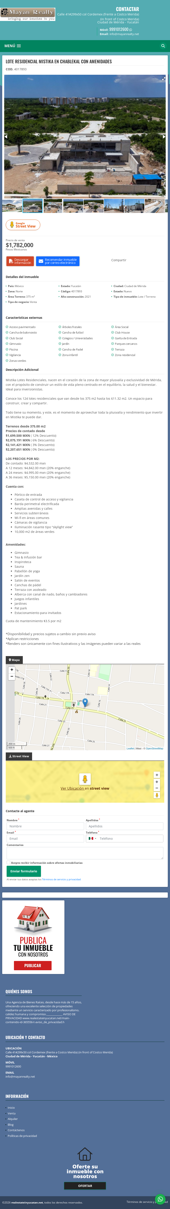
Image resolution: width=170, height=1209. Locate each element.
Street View (23, 225)
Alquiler (13, 1119)
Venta (11, 1113)
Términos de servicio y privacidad (61, 879)
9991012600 (118, 29)
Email (11, 832)
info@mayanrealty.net (20, 1076)
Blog (11, 1125)
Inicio (11, 1108)
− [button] (11, 677)
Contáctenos (16, 1130)
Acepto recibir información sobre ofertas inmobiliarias (47, 863)
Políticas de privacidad (22, 1136)
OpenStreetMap (154, 748)
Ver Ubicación (73, 788)
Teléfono (92, 832)
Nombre (13, 820)
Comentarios (15, 845)
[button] (163, 78)
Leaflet (130, 748)
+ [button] (11, 670)
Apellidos (93, 820)
